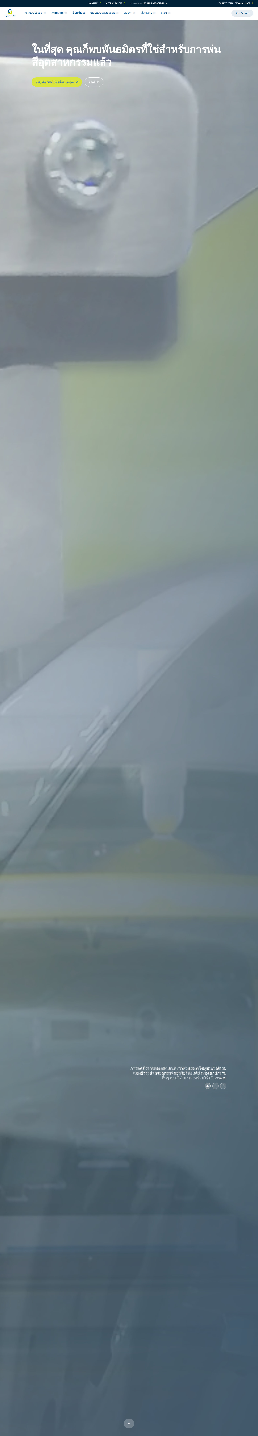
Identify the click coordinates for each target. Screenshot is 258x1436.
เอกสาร (129, 12)
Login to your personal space (235, 3)
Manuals (95, 3)
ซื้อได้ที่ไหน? (79, 12)
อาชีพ (166, 12)
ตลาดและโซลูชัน (35, 12)
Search (242, 13)
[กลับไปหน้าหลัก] (10, 13)
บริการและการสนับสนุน (104, 12)
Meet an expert (116, 3)
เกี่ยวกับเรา (148, 12)
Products (59, 12)
